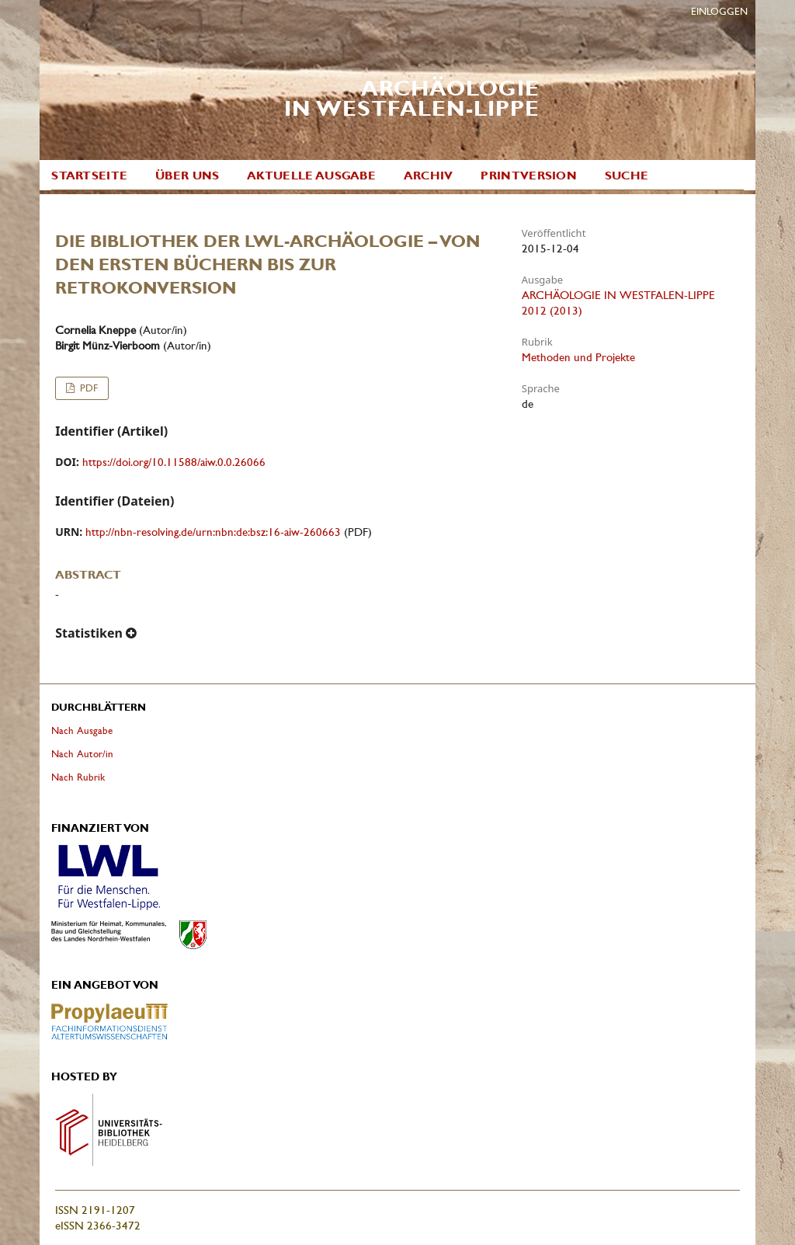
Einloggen (719, 11)
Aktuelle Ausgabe (311, 176)
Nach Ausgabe (82, 730)
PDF (87, 388)
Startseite (89, 176)
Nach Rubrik (78, 777)
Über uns (187, 176)
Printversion (529, 176)
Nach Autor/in (82, 754)
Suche (627, 176)
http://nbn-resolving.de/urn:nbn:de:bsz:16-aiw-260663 (213, 532)
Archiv (428, 176)
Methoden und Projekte (578, 357)
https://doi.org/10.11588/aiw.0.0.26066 (174, 462)
